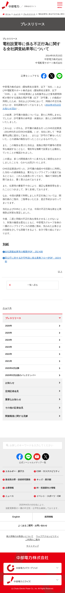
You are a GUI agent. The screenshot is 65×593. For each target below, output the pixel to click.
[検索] (7, 445)
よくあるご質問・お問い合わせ (32, 525)
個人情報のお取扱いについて (19, 536)
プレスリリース (29, 14)
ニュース (9, 308)
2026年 (8, 326)
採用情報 (49, 517)
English (16, 517)
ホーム (8, 14)
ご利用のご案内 (32, 539)
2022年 (8, 354)
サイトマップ (32, 546)
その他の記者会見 (14, 407)
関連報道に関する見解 (16, 416)
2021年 (8, 361)
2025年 (8, 333)
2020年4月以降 (12, 368)
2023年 (8, 347)
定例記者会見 (12, 391)
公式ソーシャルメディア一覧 (32, 462)
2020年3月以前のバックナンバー (20, 375)
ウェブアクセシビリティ (47, 536)
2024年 (8, 340)
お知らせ (9, 383)
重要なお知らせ (13, 399)
